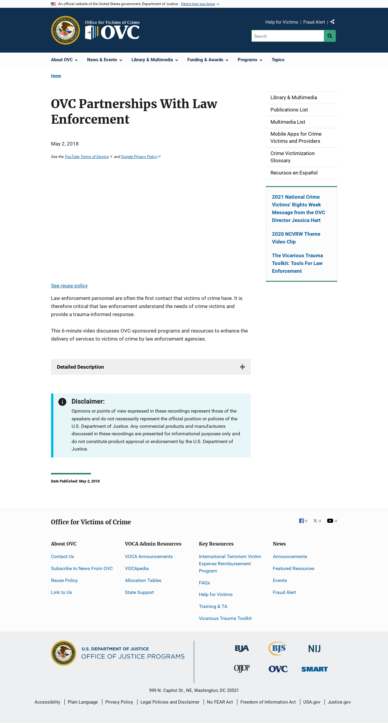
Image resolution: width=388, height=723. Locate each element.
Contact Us (62, 556)
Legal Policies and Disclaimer (170, 702)
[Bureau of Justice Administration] (242, 646)
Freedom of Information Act (268, 702)
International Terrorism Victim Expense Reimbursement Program (230, 564)
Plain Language (83, 702)
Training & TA (213, 606)
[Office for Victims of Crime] (278, 669)
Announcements (290, 556)
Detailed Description (80, 367)
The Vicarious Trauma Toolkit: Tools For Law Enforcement (297, 263)
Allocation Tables (143, 580)
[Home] (115, 30)
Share (334, 23)
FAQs (204, 583)
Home (56, 75)
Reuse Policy (64, 580)
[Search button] (330, 36)
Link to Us (61, 592)
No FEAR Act (220, 702)
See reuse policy (69, 286)
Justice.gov (339, 702)
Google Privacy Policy (141, 156)
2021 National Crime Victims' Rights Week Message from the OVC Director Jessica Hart (298, 208)
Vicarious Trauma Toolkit (225, 618)
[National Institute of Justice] (315, 646)
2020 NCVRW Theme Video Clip (296, 238)
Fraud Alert (314, 22)
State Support (139, 592)
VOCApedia (137, 568)
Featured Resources (293, 568)
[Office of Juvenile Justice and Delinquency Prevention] (242, 670)
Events (280, 580)
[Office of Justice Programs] (65, 30)
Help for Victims (281, 22)
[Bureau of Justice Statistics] (278, 653)
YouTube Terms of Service (89, 156)
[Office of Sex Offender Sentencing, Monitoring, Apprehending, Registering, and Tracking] (315, 667)
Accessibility (47, 702)
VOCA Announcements (149, 556)
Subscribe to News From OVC (82, 568)
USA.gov (311, 702)
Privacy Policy (119, 702)
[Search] (287, 36)
